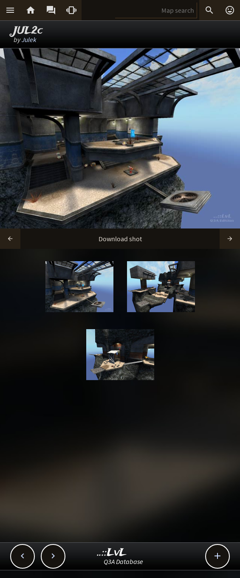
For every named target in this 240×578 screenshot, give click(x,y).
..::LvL (112, 552)
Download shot (120, 238)
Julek (29, 39)
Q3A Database (123, 561)
